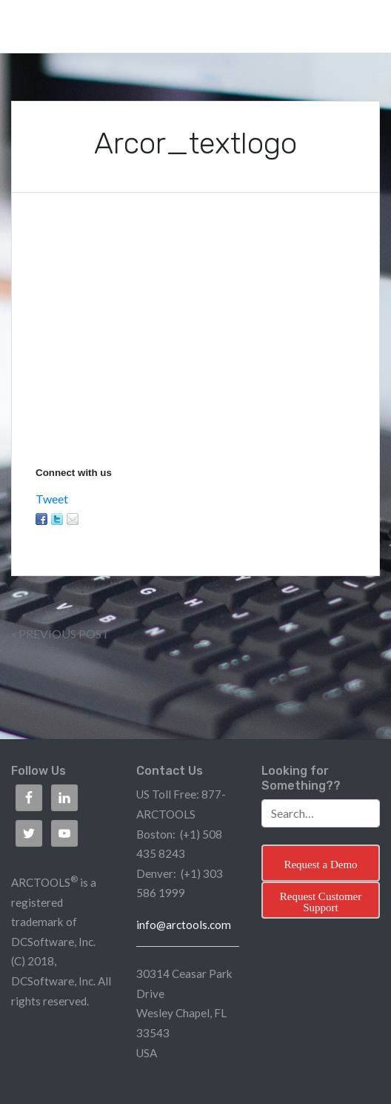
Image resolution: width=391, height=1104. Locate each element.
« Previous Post (60, 634)
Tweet (52, 499)
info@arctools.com (183, 924)
